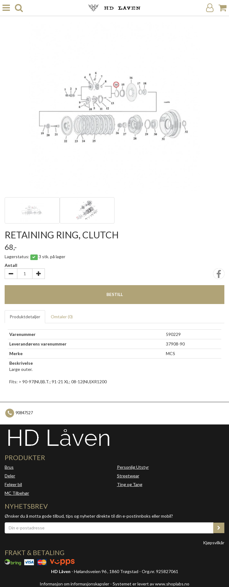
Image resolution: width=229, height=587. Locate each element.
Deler (10, 475)
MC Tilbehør (17, 493)
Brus (9, 467)
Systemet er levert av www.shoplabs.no (151, 583)
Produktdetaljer (25, 316)
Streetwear (128, 475)
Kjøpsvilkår (213, 542)
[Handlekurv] (222, 8)
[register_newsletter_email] (218, 528)
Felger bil (13, 484)
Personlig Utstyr (133, 467)
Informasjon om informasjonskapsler (74, 583)
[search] (18, 8)
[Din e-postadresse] (109, 527)
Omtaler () (62, 316)
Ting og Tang (129, 484)
